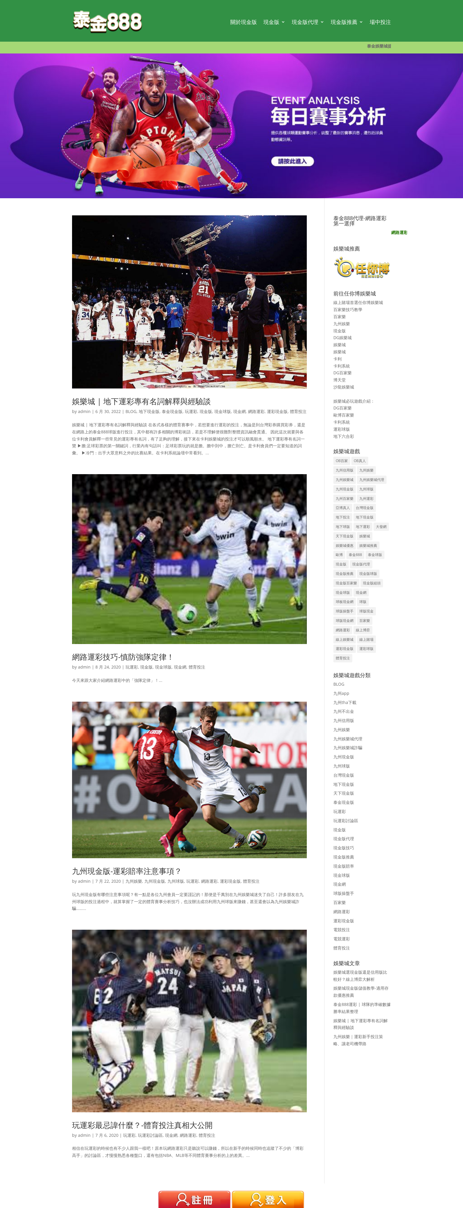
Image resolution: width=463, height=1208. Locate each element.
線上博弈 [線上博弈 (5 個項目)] (363, 630)
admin (84, 411)
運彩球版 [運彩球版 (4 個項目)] (366, 648)
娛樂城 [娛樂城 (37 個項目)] (364, 536)
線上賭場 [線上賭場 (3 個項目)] (366, 639)
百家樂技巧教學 (347, 309)
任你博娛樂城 (370, 302)
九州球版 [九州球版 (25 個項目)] (366, 489)
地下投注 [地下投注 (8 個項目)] (343, 517)
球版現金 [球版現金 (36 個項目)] (366, 611)
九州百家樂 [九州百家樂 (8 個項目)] (344, 498)
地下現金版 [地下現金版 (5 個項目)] (365, 517)
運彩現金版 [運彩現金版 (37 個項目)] (344, 648)
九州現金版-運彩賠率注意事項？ (127, 871)
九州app (341, 693)
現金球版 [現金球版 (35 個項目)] (343, 592)
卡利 (337, 359)
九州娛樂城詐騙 (347, 747)
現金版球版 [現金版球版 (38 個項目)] (368, 573)
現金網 (239, 411)
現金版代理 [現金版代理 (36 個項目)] (361, 564)
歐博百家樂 (343, 415)
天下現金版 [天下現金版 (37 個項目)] (344, 536)
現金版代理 (305, 21)
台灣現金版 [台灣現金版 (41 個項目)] (365, 507)
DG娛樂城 (342, 337)
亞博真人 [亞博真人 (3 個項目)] (343, 507)
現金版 (271, 21)
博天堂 (339, 380)
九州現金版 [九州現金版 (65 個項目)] (344, 489)
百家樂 (339, 316)
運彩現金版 (277, 411)
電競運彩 (341, 939)
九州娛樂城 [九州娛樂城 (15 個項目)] (344, 479)
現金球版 (222, 411)
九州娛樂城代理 (347, 739)
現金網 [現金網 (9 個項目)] (361, 592)
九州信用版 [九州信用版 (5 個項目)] (344, 470)
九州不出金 (343, 711)
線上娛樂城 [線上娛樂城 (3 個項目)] (344, 639)
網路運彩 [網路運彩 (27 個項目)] (343, 630)
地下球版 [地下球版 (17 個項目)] (343, 526)
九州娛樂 (133, 881)
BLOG (130, 411)
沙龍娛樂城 (343, 387)
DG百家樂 (342, 372)
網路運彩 (256, 411)
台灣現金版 (343, 775)
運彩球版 (341, 429)
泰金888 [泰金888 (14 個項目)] (355, 554)
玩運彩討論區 (150, 1135)
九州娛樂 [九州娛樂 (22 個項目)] (366, 470)
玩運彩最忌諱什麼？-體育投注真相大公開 (142, 1125)
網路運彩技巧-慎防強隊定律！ (123, 656)
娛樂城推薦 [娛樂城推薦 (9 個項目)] (368, 545)
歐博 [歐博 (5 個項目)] (339, 554)
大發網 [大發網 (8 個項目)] (381, 526)
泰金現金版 (172, 411)
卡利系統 (341, 366)
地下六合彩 (343, 436)
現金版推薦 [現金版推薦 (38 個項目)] (344, 573)
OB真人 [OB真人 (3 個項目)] (360, 460)
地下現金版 (149, 411)
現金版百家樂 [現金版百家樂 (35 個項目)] (346, 583)
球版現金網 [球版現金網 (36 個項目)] (344, 620)
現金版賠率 (343, 866)
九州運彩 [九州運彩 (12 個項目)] (366, 498)
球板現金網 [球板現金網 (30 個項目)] (344, 601)
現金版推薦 (344, 21)
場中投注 (380, 21)
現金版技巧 (343, 848)
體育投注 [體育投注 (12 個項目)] (343, 658)
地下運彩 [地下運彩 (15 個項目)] (363, 526)
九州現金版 (154, 881)
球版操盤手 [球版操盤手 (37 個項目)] (344, 611)
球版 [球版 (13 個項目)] (362, 601)
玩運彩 (191, 411)
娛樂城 (339, 344)
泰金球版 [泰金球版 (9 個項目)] (375, 554)
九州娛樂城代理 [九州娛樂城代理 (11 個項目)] (371, 479)
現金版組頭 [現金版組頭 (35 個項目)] (372, 583)
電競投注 (341, 929)
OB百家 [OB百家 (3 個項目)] (342, 460)
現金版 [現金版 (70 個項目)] (341, 564)
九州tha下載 (344, 702)
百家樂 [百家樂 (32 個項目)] (364, 620)
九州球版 (175, 881)
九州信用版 (343, 720)
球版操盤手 (343, 893)
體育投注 (298, 411)
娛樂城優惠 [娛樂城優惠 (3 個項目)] (344, 545)
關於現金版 (243, 21)
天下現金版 (343, 793)
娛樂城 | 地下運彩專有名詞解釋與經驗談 (141, 401)
